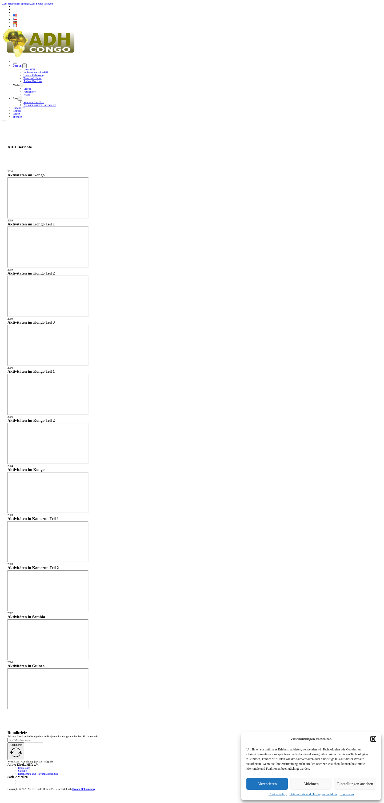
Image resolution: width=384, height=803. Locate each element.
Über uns (17, 65)
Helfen (16, 113)
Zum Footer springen (41, 3)
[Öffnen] (15, 62)
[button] (373, 739)
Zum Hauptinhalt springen (16, 3)
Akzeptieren (267, 784)
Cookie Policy (278, 794)
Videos (27, 88)
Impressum (346, 794)
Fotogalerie (29, 91)
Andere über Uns (32, 81)
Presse (26, 94)
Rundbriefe (19, 107)
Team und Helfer (32, 78)
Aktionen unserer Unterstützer (39, 105)
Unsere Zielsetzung (33, 75)
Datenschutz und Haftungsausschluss (313, 794)
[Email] (25, 740)
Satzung (22, 770)
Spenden (17, 116)
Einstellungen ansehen (355, 784)
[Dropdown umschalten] (24, 65)
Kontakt (17, 110)
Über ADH (29, 69)
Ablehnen (311, 784)
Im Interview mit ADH (35, 72)
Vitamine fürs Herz (33, 102)
